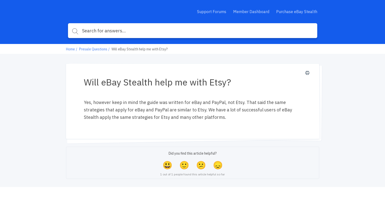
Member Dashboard (251, 11)
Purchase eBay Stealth (296, 11)
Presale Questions (93, 49)
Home (70, 49)
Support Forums (211, 11)
